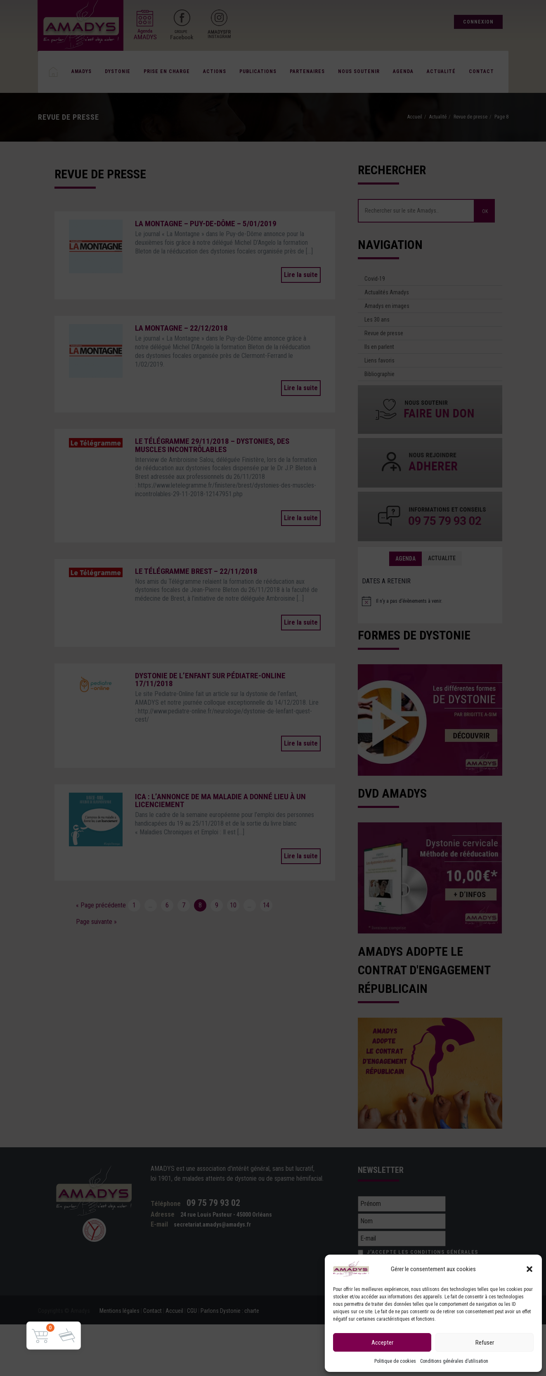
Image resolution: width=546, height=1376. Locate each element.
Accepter (382, 1342)
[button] (529, 1269)
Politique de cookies (395, 1361)
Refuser (484, 1342)
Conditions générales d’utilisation (454, 1361)
